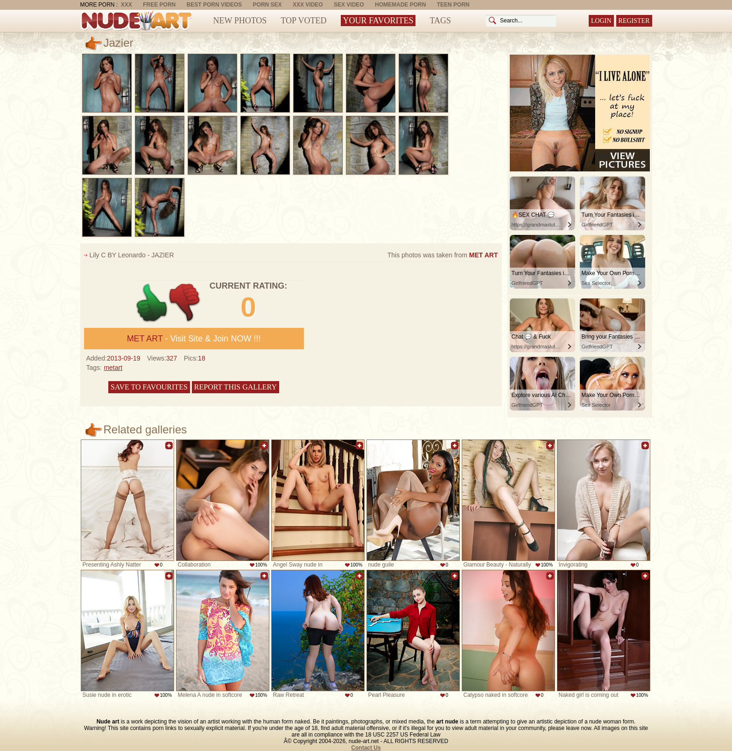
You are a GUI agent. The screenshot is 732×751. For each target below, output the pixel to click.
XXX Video (308, 4)
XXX (126, 4)
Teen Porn (453, 4)
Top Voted (303, 20)
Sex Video (349, 4)
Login (601, 20)
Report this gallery (235, 387)
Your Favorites (378, 20)
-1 (185, 303)
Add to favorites (169, 445)
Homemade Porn (400, 4)
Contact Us (365, 747)
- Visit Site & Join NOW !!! (194, 338)
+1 (152, 303)
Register (634, 20)
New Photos (240, 20)
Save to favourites (149, 387)
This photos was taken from (442, 255)
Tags (440, 20)
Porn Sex (267, 4)
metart (113, 367)
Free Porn (159, 4)
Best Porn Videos (214, 4)
